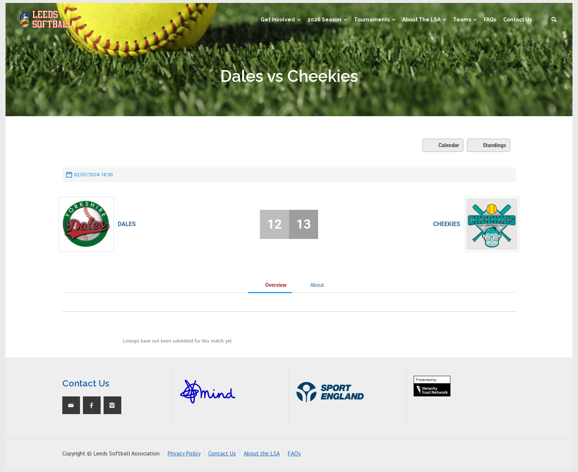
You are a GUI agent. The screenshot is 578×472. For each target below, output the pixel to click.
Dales (127, 224)
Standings (488, 145)
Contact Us (222, 453)
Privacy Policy (184, 453)
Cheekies (446, 224)
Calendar (442, 145)
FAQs (294, 453)
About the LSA (262, 453)
